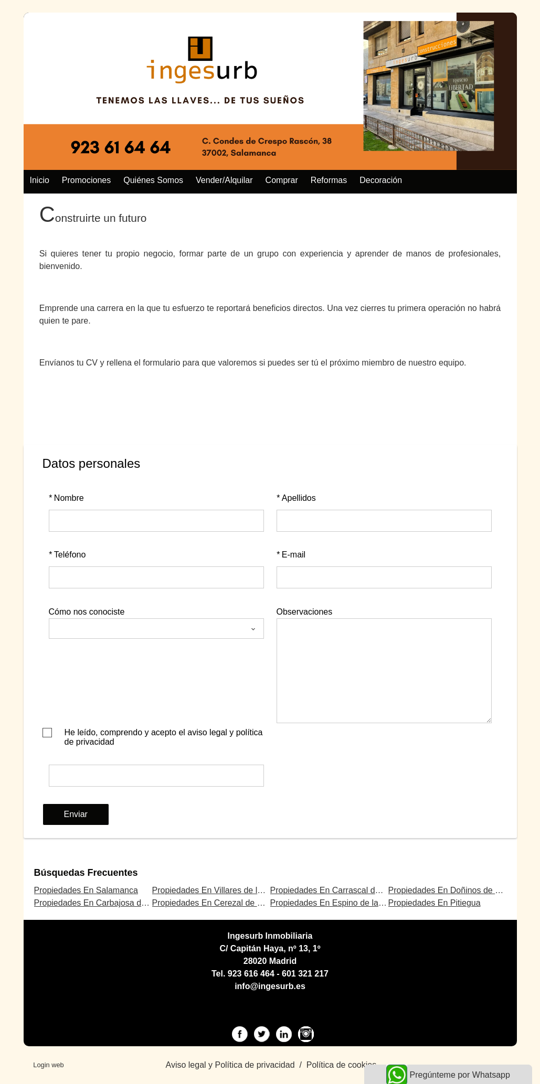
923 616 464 (251, 973)
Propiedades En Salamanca (86, 890)
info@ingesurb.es (270, 986)
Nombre (66, 497)
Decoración (380, 180)
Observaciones (305, 611)
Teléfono (67, 554)
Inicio (39, 180)
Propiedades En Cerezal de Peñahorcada (229, 902)
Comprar (282, 180)
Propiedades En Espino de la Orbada (339, 902)
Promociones (86, 180)
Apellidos (296, 497)
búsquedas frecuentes (86, 872)
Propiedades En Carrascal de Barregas (343, 890)
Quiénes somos (153, 180)
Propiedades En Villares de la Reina (219, 890)
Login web (48, 1065)
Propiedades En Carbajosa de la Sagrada (111, 902)
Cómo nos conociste (87, 611)
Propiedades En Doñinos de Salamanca (462, 890)
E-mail (291, 554)
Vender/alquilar (224, 180)
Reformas (329, 180)
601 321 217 (305, 973)
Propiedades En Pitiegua (434, 902)
